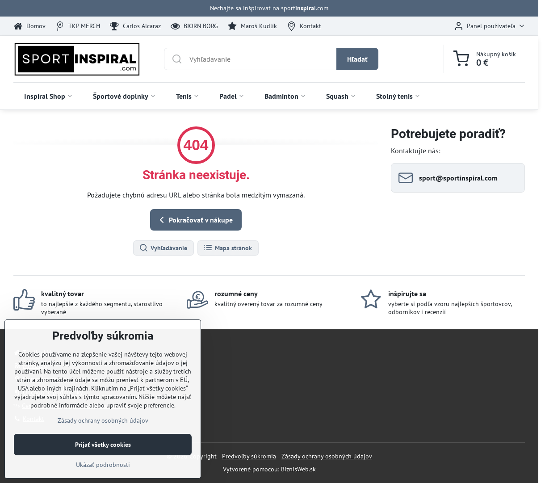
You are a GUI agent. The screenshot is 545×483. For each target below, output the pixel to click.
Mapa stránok (227, 248)
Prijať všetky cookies (103, 472)
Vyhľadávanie (163, 248)
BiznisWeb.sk (298, 469)
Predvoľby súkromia (249, 456)
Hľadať (357, 59)
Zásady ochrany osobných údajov (326, 456)
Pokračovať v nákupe (194, 219)
